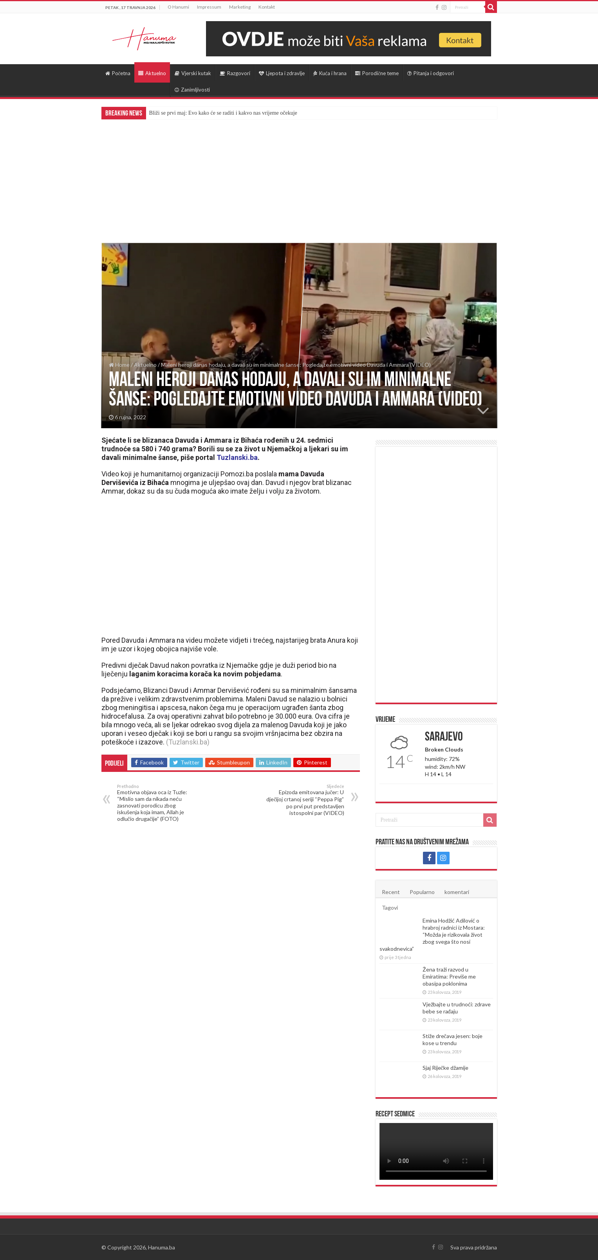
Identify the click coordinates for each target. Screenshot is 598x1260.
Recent (391, 892)
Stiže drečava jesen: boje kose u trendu (452, 1039)
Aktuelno (152, 73)
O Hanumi (178, 7)
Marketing (240, 7)
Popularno (422, 892)
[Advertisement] (299, 178)
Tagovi (390, 907)
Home (119, 364)
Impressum (209, 7)
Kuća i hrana (330, 73)
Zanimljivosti (192, 90)
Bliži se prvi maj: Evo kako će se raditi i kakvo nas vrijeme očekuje (223, 113)
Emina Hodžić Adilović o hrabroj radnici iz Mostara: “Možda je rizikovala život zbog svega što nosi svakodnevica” (432, 934)
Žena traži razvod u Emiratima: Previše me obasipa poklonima (449, 976)
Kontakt (266, 7)
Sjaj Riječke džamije (445, 1067)
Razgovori (235, 73)
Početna (118, 73)
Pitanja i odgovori (430, 73)
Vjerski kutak (193, 73)
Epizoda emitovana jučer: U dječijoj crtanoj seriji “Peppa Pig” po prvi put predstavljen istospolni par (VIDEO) (304, 800)
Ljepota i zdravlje (282, 73)
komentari (456, 892)
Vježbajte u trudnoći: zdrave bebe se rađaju (457, 1008)
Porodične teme (377, 73)
